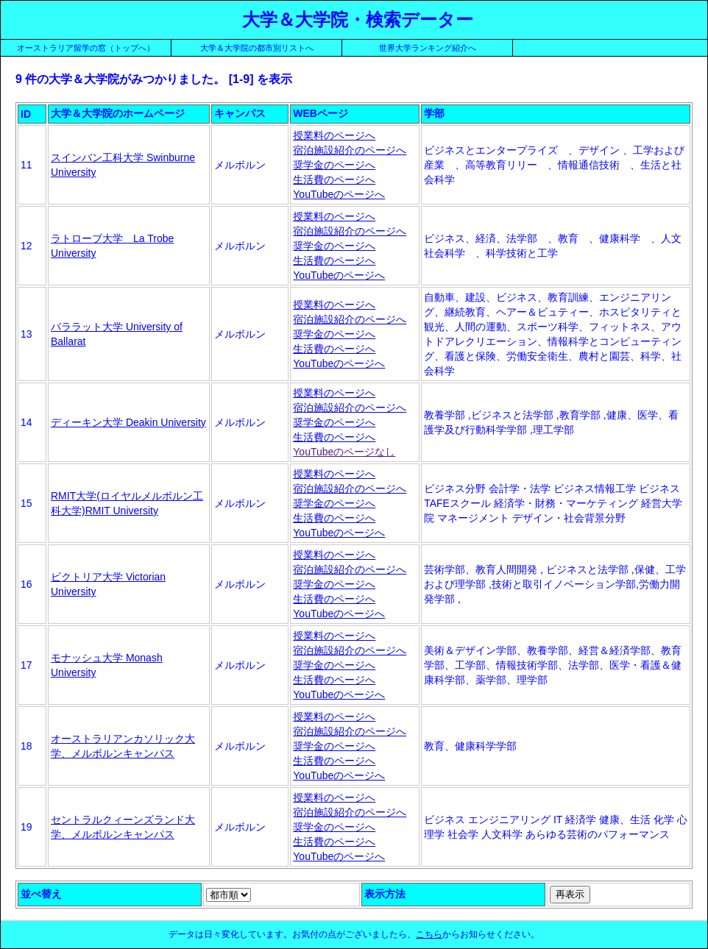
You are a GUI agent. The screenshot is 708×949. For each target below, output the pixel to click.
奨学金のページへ (334, 165)
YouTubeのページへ (339, 194)
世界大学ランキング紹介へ (427, 47)
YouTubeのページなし (344, 452)
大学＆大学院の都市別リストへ (257, 47)
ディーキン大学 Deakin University (128, 422)
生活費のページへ (334, 179)
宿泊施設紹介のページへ (349, 150)
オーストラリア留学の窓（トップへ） (86, 47)
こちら (429, 934)
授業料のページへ (334, 135)
